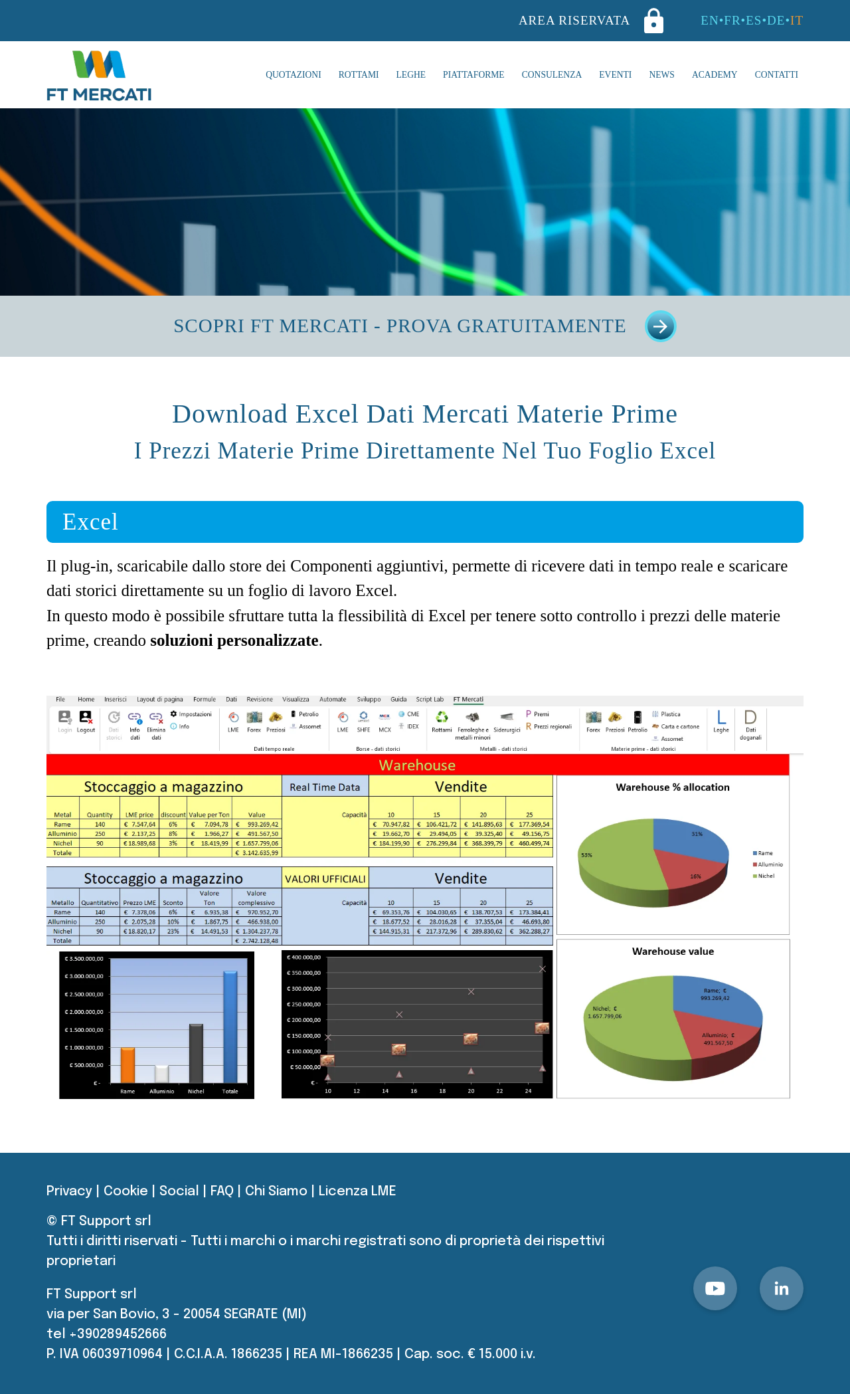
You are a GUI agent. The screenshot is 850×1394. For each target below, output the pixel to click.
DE (776, 20)
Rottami (359, 75)
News (662, 75)
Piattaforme (474, 75)
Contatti (776, 75)
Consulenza (552, 75)
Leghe (411, 75)
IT (797, 20)
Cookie (126, 1192)
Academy (715, 75)
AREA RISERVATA (591, 20)
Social (179, 1192)
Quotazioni (293, 75)
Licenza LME (357, 1192)
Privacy (69, 1192)
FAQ (222, 1192)
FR (732, 20)
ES (754, 20)
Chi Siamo (276, 1192)
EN (710, 20)
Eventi (615, 75)
